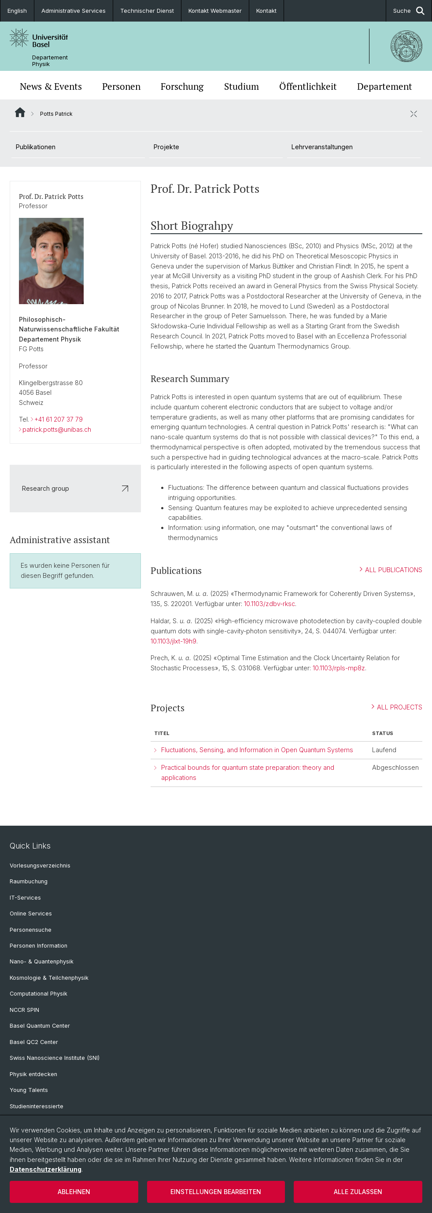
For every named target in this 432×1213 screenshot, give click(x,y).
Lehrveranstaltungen (322, 147)
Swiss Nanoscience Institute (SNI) (55, 1058)
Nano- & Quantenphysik (42, 961)
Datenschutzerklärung (45, 1169)
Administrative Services (73, 10)
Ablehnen (74, 1191)
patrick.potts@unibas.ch (56, 429)
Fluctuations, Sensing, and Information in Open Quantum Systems (257, 750)
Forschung (182, 86)
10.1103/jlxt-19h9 (173, 640)
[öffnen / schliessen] (413, 113)
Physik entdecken (33, 1074)
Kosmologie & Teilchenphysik (49, 977)
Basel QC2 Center (34, 1042)
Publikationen (35, 147)
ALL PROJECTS (397, 706)
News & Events (51, 86)
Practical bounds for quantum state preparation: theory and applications (247, 772)
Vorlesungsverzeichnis (40, 865)
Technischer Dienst (147, 10)
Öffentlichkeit (308, 86)
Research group (75, 488)
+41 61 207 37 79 (58, 419)
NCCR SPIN (24, 1010)
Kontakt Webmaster (215, 10)
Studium (241, 86)
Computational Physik (38, 993)
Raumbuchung (29, 881)
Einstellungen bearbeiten (215, 1191)
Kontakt (266, 10)
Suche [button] (409, 11)
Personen (121, 86)
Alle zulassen (358, 1191)
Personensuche (31, 929)
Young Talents (29, 1090)
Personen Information (38, 945)
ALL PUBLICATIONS (391, 569)
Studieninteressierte (36, 1106)
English (17, 10)
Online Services (31, 913)
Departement (384, 86)
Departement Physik (50, 60)
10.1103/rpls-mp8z (339, 668)
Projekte (166, 147)
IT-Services (25, 897)
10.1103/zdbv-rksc (269, 603)
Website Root (20, 112)
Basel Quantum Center (40, 1025)
